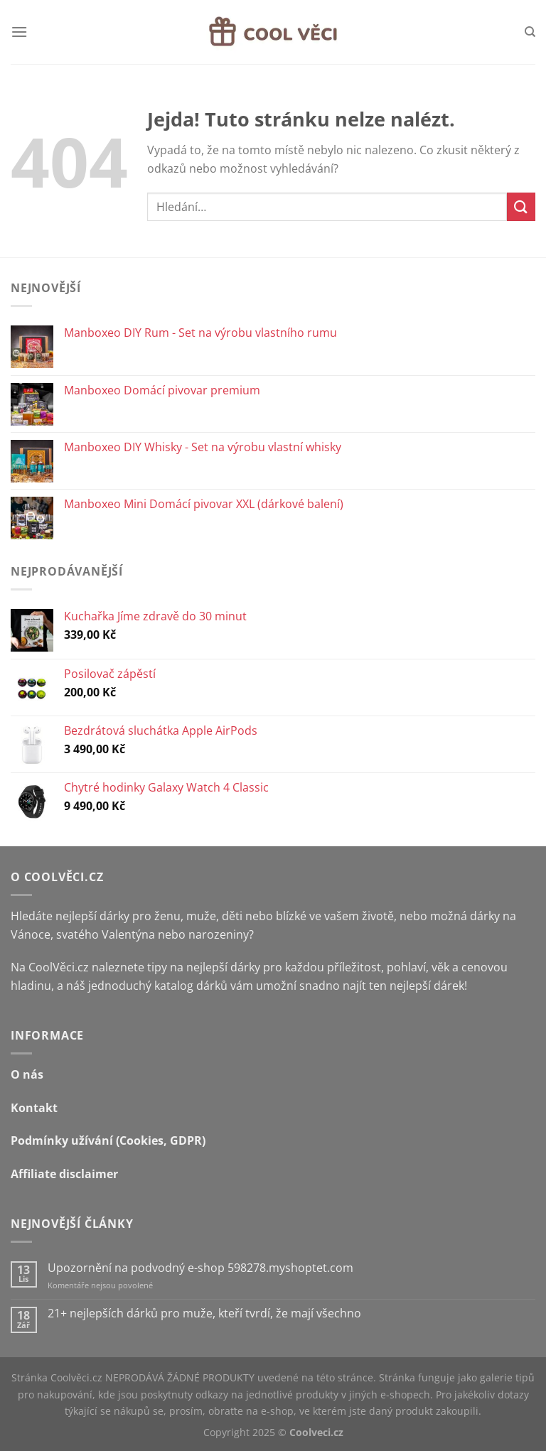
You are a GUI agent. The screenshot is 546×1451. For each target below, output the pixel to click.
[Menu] (19, 31)
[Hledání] (530, 31)
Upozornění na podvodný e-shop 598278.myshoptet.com (200, 1268)
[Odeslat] (521, 206)
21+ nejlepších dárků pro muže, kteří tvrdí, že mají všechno (204, 1313)
